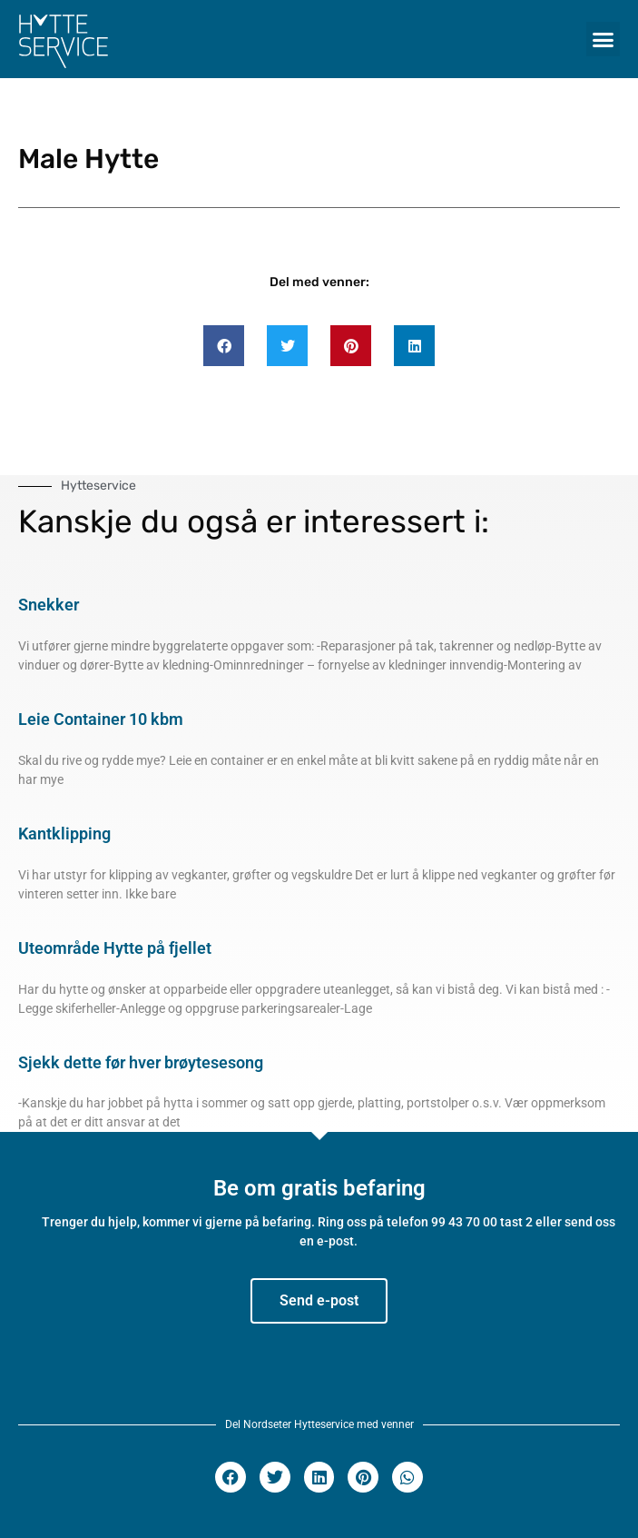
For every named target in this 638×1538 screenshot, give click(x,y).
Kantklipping (64, 833)
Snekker (48, 604)
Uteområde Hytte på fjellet (114, 948)
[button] (603, 39)
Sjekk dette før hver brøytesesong (140, 1062)
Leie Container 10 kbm (100, 719)
